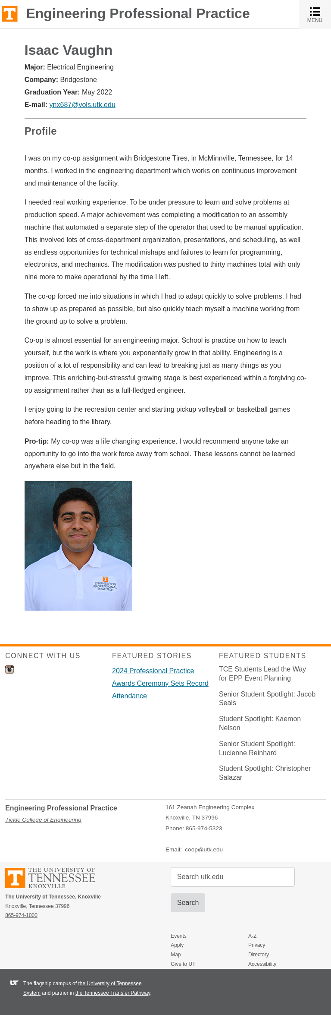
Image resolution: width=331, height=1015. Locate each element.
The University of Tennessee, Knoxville (9, 13)
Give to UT (183, 964)
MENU (319, 14)
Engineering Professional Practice (138, 13)
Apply (177, 945)
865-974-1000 (21, 915)
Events (179, 936)
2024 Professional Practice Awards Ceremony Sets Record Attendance (160, 683)
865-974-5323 (204, 828)
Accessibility (262, 964)
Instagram (9, 669)
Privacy (256, 945)
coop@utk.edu (204, 849)
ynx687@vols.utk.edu (83, 104)
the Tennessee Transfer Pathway (112, 993)
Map (176, 955)
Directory (258, 955)
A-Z (252, 936)
